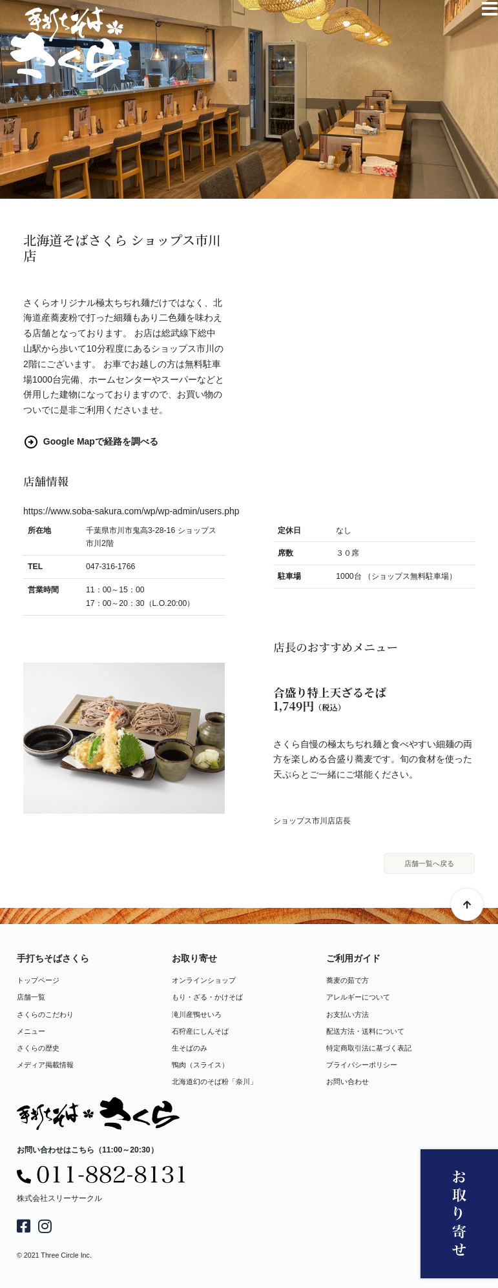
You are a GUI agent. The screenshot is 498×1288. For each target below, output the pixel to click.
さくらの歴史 (38, 1048)
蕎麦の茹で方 (347, 981)
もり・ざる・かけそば (207, 997)
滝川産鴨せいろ (197, 1014)
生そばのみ (189, 1048)
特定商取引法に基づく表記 (368, 1048)
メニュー (31, 1031)
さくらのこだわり (45, 1014)
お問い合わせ (347, 1081)
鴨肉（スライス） (200, 1065)
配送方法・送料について (365, 1031)
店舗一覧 (31, 997)
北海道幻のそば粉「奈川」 (214, 1081)
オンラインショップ (204, 981)
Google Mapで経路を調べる (90, 441)
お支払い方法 (347, 1014)
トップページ (38, 981)
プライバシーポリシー (361, 1065)
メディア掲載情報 (45, 1065)
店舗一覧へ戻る (429, 863)
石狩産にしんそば (200, 1031)
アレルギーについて (358, 997)
